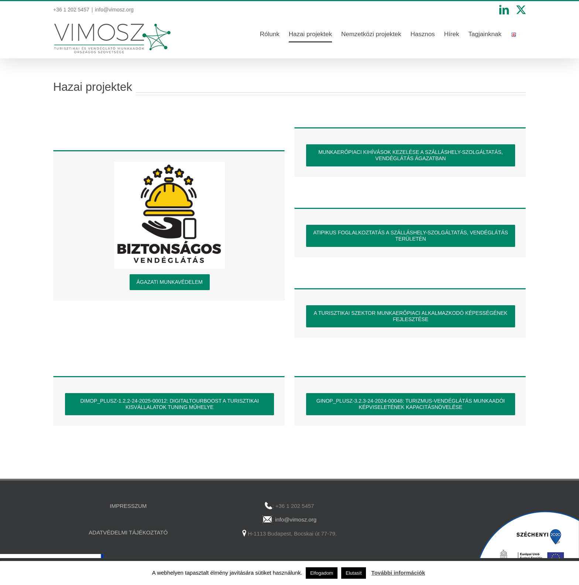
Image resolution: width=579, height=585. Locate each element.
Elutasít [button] (354, 573)
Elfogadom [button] (321, 573)
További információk (398, 572)
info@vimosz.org (114, 10)
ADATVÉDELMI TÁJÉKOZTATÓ (128, 532)
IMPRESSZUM (128, 506)
